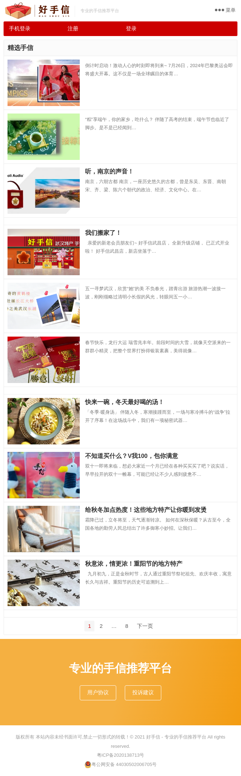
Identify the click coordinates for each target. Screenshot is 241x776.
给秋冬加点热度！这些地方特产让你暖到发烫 (146, 510)
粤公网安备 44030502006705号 (120, 764)
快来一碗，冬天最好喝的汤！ (124, 402)
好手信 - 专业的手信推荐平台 (176, 737)
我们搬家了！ (103, 233)
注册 (73, 28)
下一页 (145, 626)
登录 (131, 28)
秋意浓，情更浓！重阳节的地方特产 (133, 563)
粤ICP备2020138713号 (120, 755)
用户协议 (98, 692)
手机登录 (19, 28)
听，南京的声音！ (109, 171)
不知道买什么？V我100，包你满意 (131, 456)
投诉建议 (143, 692)
